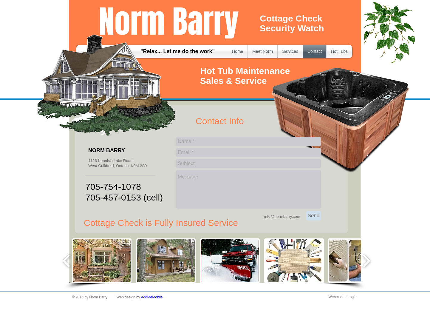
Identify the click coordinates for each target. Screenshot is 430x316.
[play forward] (366, 260)
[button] (102, 260)
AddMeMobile (152, 297)
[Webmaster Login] (342, 297)
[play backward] (66, 260)
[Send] (313, 216)
